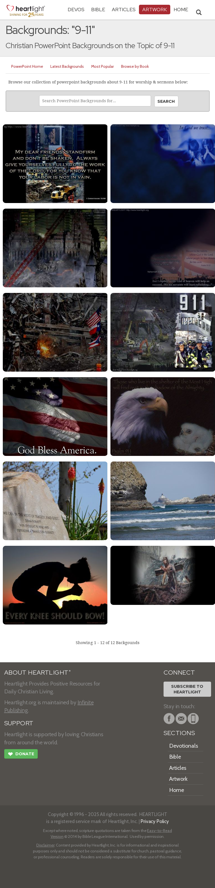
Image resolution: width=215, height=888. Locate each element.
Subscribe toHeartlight (187, 689)
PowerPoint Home (27, 66)
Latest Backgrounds (67, 66)
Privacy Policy (155, 821)
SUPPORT (19, 723)
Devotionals (183, 745)
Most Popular (102, 66)
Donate (21, 755)
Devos (76, 9)
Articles (124, 9)
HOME (181, 9)
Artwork (154, 9)
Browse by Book (135, 66)
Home (176, 790)
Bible (98, 9)
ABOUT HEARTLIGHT (37, 672)
